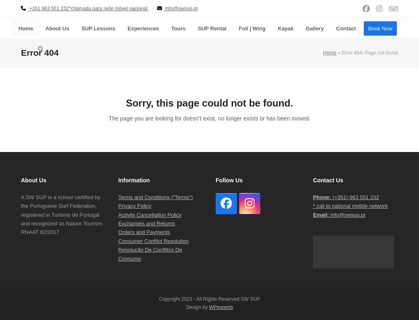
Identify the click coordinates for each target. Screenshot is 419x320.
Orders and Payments (144, 232)
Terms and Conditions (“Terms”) (155, 197)
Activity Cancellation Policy (150, 215)
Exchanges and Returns (146, 223)
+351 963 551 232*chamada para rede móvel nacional (85, 8)
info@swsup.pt (339, 215)
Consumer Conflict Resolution (153, 241)
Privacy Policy (134, 206)
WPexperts (221, 307)
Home (329, 53)
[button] (41, 49)
